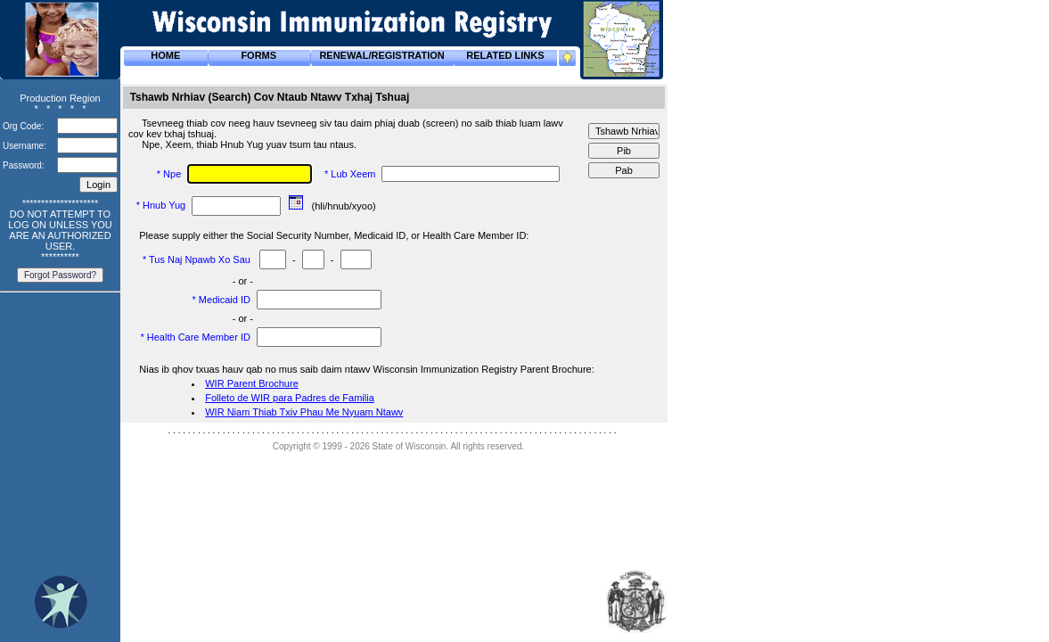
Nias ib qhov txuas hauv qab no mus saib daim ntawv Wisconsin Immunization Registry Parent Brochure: (368, 369)
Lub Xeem (354, 174)
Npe (173, 174)
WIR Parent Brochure (252, 383)
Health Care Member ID (200, 337)
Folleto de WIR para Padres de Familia (289, 397)
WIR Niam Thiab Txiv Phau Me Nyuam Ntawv (304, 412)
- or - (243, 281)
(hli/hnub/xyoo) (345, 206)
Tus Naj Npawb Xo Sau (201, 259)
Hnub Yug (165, 205)
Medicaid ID (226, 299)
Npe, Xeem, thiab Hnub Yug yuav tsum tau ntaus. (250, 144)
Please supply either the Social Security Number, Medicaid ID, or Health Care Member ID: (335, 235)
